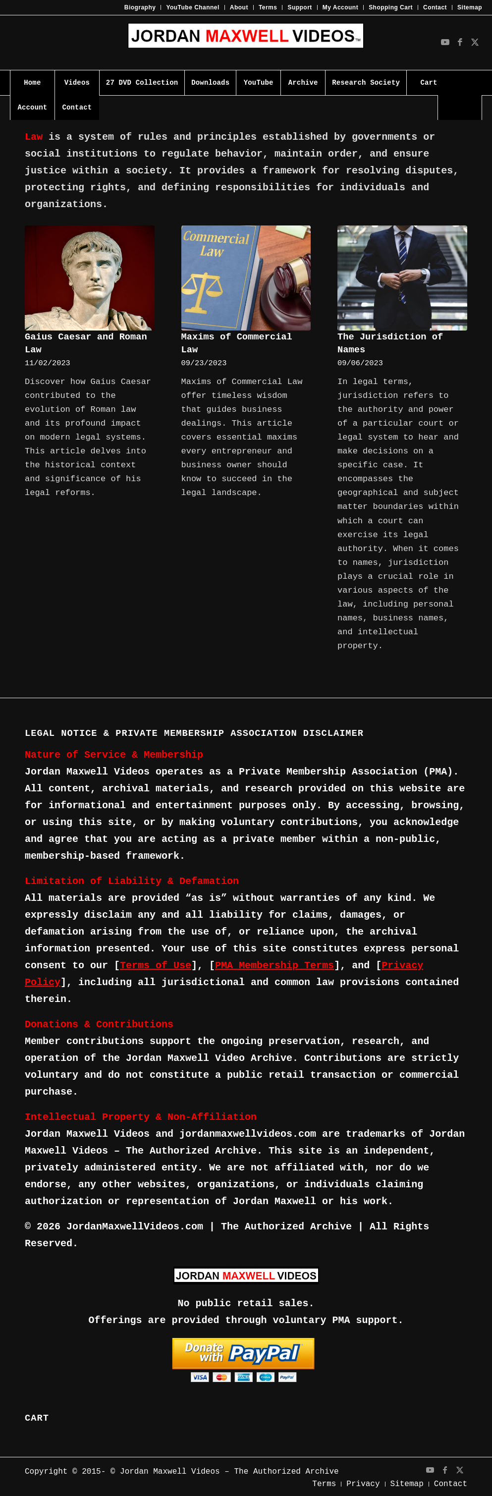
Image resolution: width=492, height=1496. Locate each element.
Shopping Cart (391, 7)
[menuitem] (140, 7)
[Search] (459, 107)
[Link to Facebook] (459, 42)
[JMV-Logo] (246, 42)
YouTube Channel (192, 7)
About (239, 7)
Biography (140, 7)
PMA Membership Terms (274, 965)
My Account (340, 7)
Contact (435, 7)
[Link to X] (474, 42)
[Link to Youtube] (444, 42)
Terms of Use (155, 965)
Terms (268, 7)
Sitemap (469, 7)
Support (299, 7)
